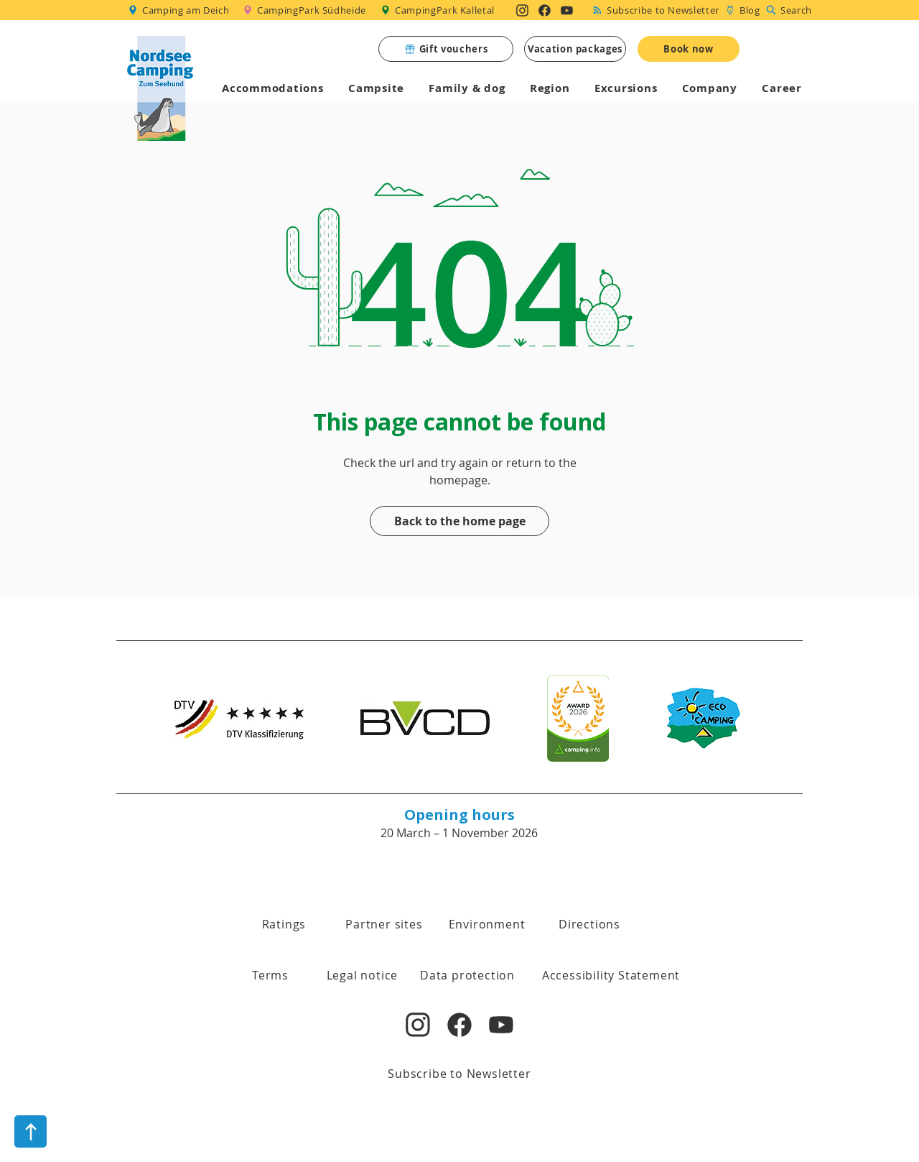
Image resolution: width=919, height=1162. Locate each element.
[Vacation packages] (575, 49)
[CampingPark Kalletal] (439, 10)
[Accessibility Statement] (611, 975)
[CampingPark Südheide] (306, 10)
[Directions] (589, 924)
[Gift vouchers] (445, 49)
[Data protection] (467, 975)
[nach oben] (30, 1131)
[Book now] (689, 49)
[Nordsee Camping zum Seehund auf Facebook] (545, 10)
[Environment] (487, 924)
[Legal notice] (362, 975)
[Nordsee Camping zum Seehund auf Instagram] (522, 10)
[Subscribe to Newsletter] (656, 10)
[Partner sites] (384, 924)
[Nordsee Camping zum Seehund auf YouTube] (567, 10)
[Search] (790, 10)
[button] (270, 975)
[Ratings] (284, 924)
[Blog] (742, 10)
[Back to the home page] (459, 521)
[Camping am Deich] (179, 10)
